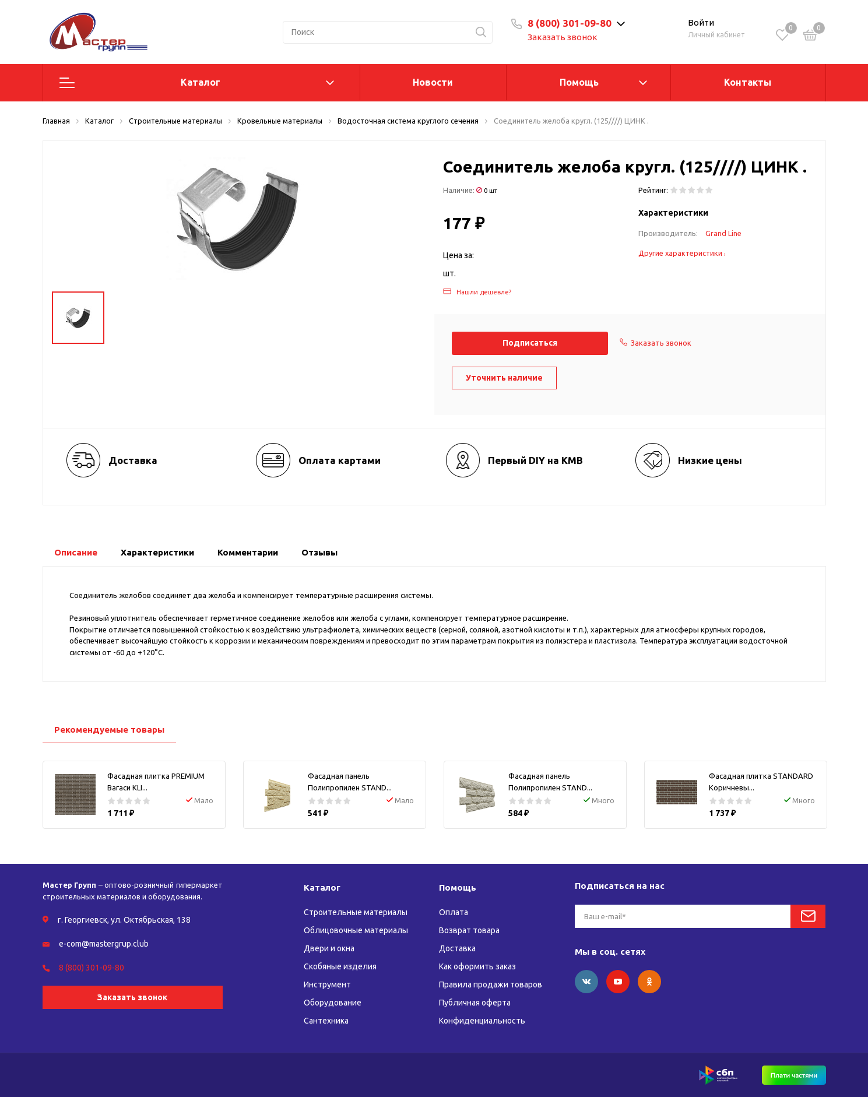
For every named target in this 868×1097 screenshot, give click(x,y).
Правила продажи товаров (490, 984)
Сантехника (326, 1020)
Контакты (747, 82)
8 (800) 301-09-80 (570, 23)
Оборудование (332, 1002)
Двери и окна (329, 948)
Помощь (579, 82)
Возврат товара (469, 930)
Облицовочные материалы (356, 930)
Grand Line (723, 233)
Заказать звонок (563, 37)
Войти (701, 22)
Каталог (200, 82)
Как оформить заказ (477, 966)
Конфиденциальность (482, 1020)
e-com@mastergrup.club (104, 943)
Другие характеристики (682, 253)
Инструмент (327, 984)
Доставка (457, 948)
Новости (433, 82)
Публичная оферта (475, 1002)
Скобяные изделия (340, 966)
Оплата (453, 912)
